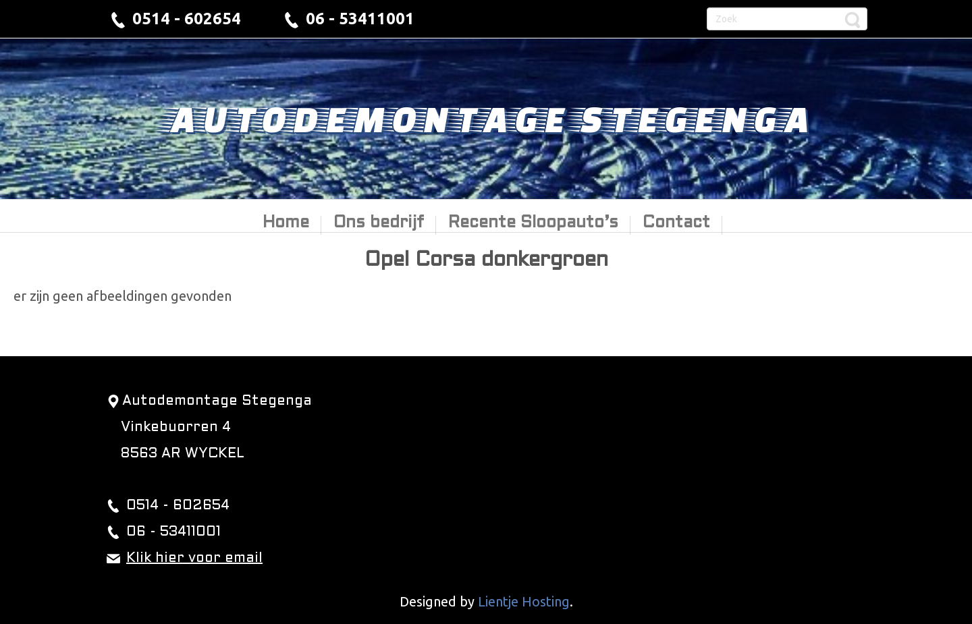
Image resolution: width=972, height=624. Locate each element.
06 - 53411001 (360, 18)
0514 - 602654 (186, 18)
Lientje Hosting (524, 601)
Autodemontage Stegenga (486, 118)
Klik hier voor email (194, 558)
